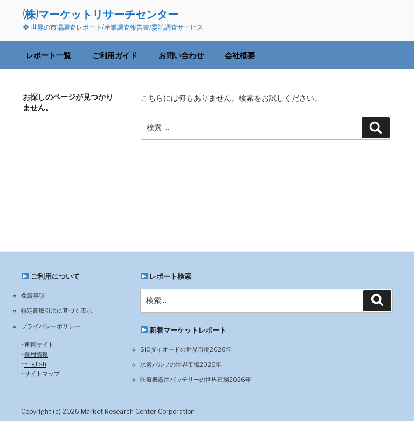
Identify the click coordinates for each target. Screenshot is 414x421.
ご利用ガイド (114, 55)
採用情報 (36, 354)
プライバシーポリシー (50, 326)
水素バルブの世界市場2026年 (181, 364)
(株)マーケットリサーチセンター (100, 14)
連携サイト (39, 344)
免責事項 (33, 295)
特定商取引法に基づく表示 (56, 310)
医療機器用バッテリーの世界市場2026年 (195, 379)
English (35, 364)
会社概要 (240, 55)
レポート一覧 (48, 55)
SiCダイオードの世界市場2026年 (186, 349)
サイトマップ (42, 373)
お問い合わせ (181, 55)
